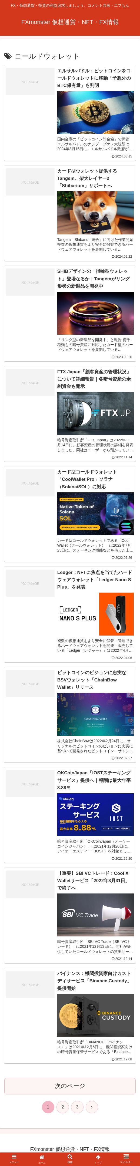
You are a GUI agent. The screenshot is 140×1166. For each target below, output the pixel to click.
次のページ (70, 1087)
